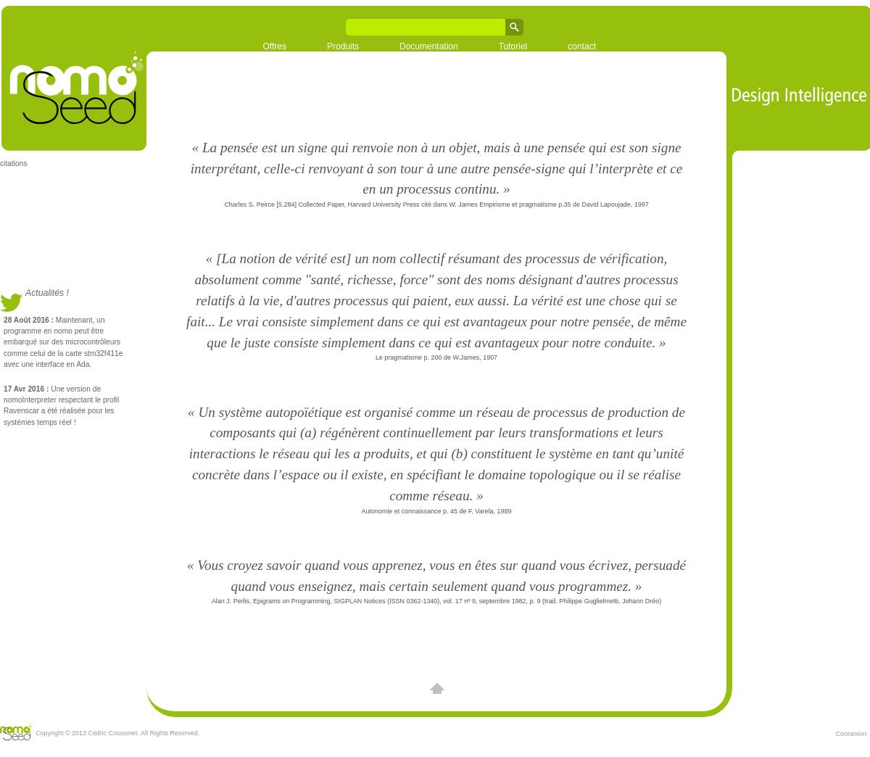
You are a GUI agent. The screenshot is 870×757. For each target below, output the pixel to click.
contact (582, 46)
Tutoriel (513, 46)
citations (14, 163)
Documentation (428, 46)
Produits (343, 46)
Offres (274, 46)
